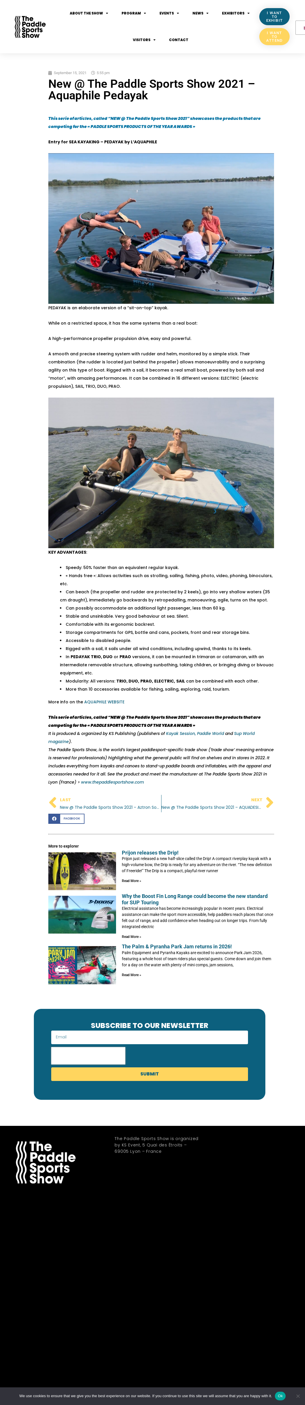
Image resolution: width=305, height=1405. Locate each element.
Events (169, 13)
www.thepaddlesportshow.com (112, 782)
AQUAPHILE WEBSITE (104, 702)
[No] (298, 1396)
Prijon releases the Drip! (150, 853)
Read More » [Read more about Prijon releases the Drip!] (131, 881)
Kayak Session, (181, 733)
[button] (66, 819)
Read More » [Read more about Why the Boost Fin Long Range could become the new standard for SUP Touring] (131, 937)
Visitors (144, 40)
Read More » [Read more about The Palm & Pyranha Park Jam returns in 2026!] (131, 975)
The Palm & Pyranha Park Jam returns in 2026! (177, 946)
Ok (280, 1396)
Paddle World (211, 733)
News (200, 13)
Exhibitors (236, 13)
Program (134, 13)
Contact (178, 39)
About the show (89, 13)
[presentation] (88, 1055)
